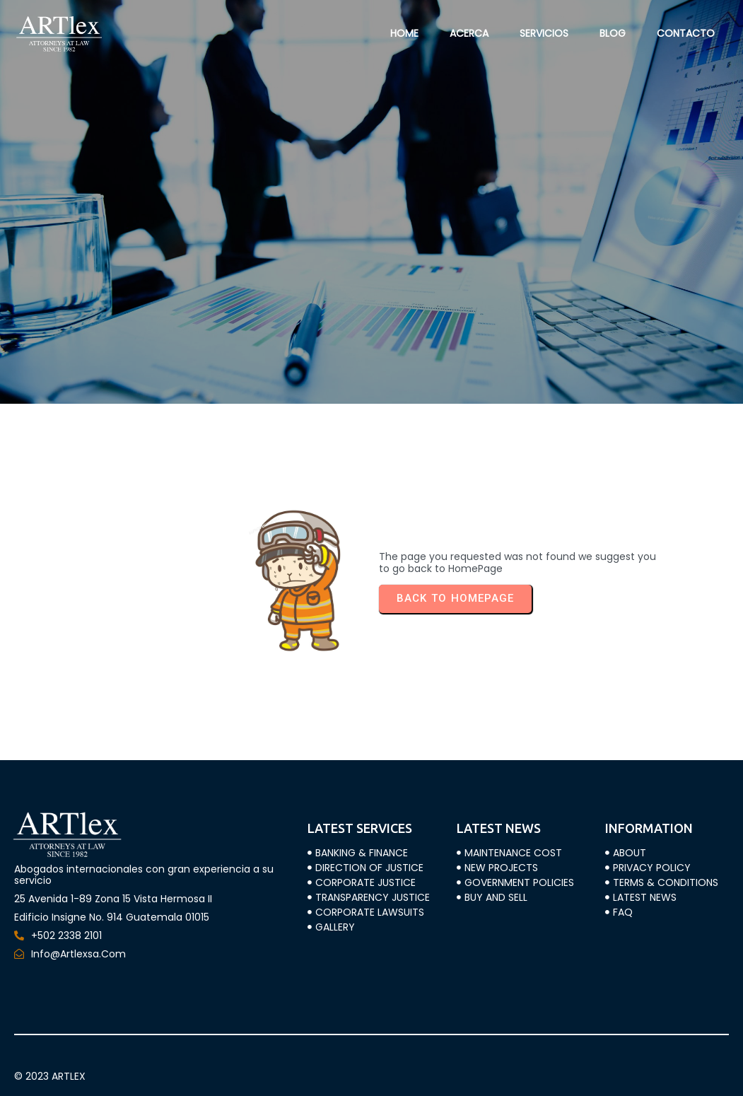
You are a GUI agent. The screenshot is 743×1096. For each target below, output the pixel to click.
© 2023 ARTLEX (50, 1076)
